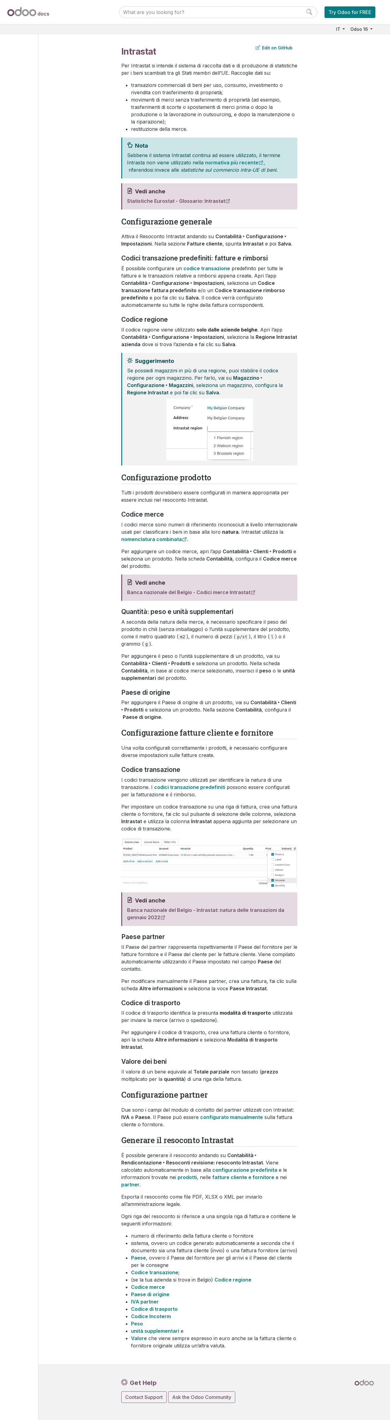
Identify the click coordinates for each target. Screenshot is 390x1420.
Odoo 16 (359, 29)
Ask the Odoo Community (201, 1397)
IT (339, 29)
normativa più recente (231, 163)
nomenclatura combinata (151, 539)
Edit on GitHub (274, 47)
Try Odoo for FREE (349, 12)
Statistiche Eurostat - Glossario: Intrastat (176, 201)
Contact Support (144, 1397)
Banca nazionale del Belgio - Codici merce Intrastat (188, 592)
